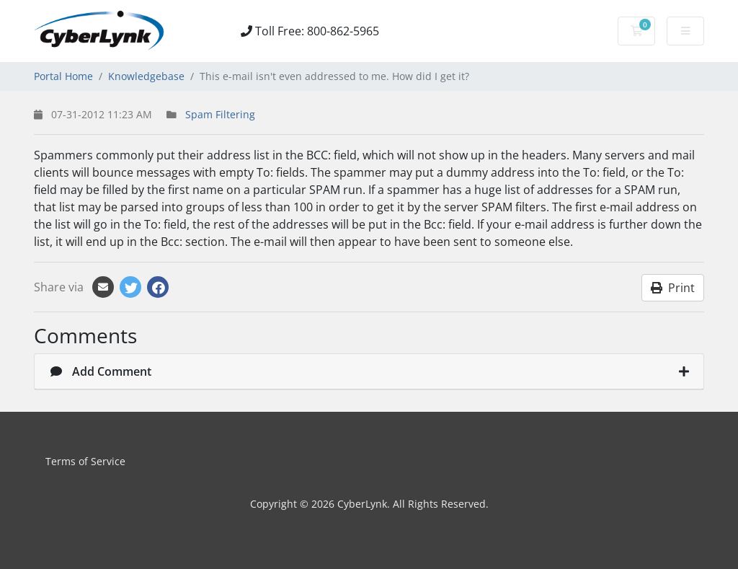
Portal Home (63, 76)
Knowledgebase (146, 76)
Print (673, 288)
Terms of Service (85, 461)
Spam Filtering (220, 114)
